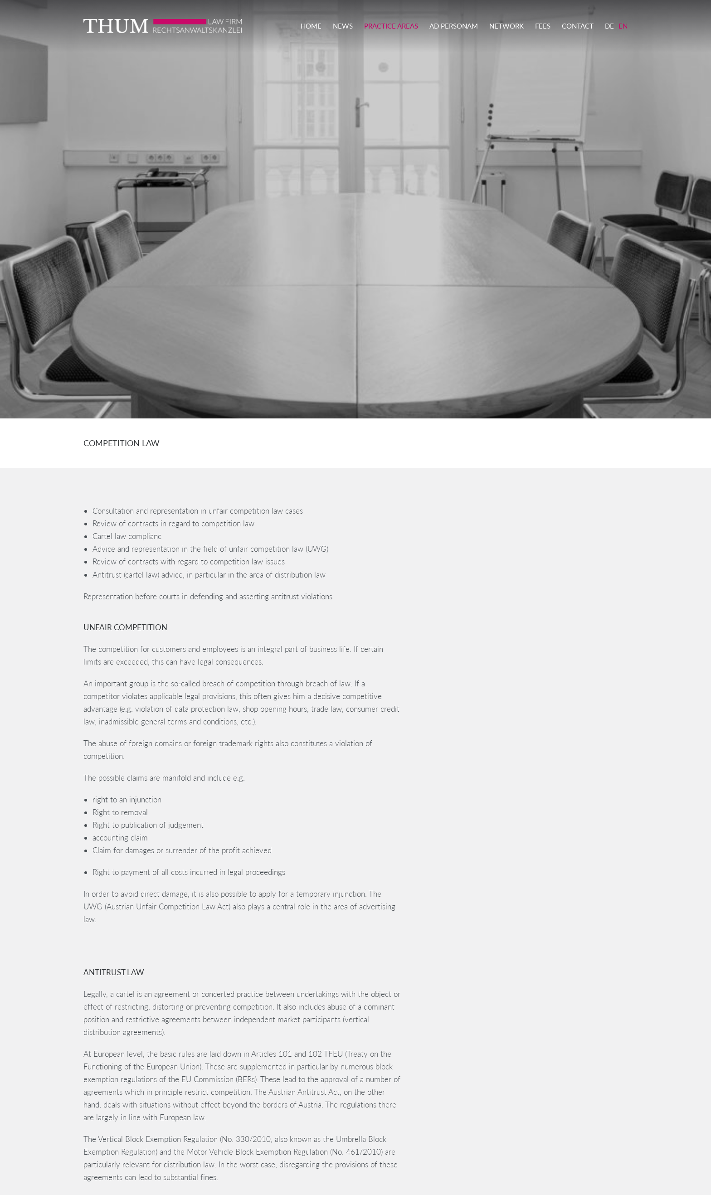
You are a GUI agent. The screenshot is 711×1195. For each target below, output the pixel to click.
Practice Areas (391, 26)
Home (311, 26)
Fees (542, 26)
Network (506, 26)
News (343, 26)
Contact (578, 26)
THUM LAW (174, 26)
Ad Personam (453, 26)
